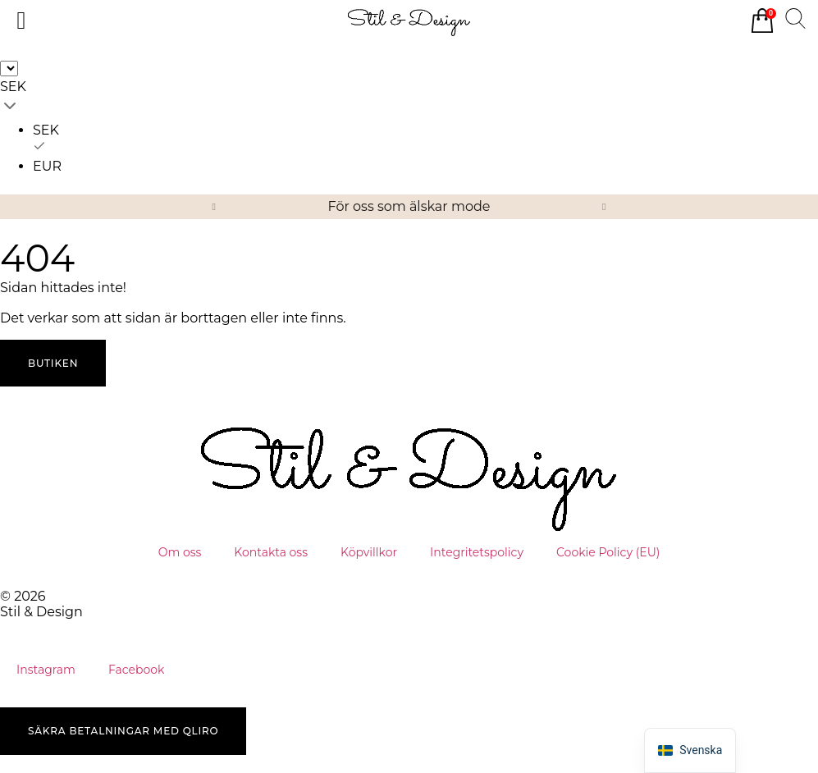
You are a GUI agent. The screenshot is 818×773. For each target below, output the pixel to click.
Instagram (45, 669)
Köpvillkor (368, 552)
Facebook (136, 669)
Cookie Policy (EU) (608, 552)
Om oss (180, 552)
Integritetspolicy (476, 552)
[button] (214, 207)
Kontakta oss (271, 552)
